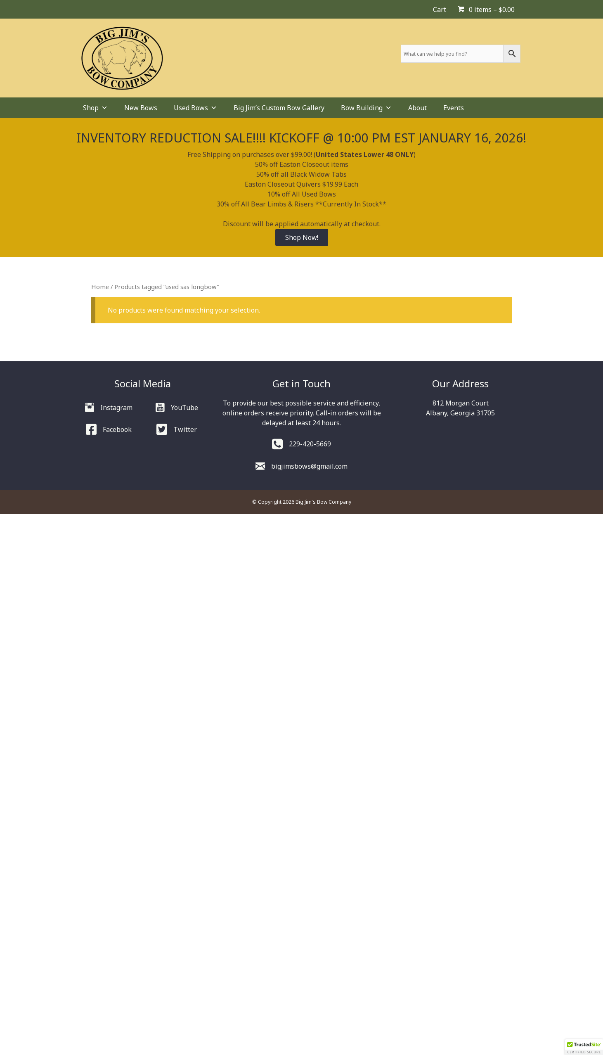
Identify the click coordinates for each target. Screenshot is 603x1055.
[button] (584, 1047)
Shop (95, 107)
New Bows (140, 107)
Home (100, 286)
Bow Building (366, 107)
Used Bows (195, 107)
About (417, 107)
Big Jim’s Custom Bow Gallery (279, 107)
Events (453, 107)
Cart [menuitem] (439, 9)
